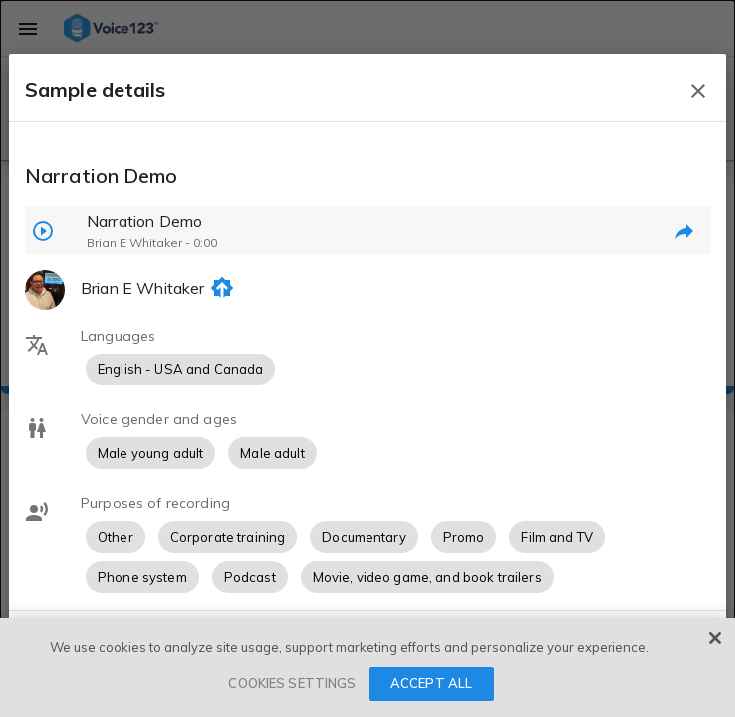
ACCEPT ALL (431, 683)
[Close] (715, 638)
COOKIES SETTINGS (292, 683)
